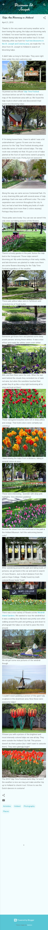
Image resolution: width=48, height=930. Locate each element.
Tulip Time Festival (31, 91)
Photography (29, 806)
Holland (17, 806)
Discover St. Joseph (24, 7)
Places (6, 811)
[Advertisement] (24, 893)
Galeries (29, 925)
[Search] (44, 5)
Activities (7, 806)
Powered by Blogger (24, 920)
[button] (44, 18)
